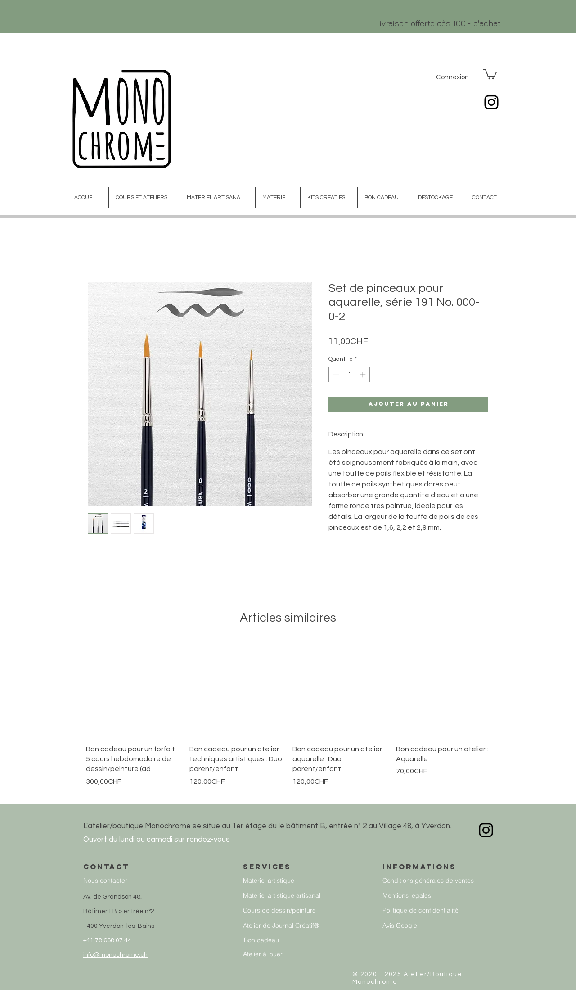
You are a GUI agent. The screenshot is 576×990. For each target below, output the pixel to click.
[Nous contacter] (144, 880)
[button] (490, 73)
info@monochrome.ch (115, 955)
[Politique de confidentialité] (443, 910)
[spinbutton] (349, 374)
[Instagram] (491, 102)
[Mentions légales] (443, 895)
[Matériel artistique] (289, 880)
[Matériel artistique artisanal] (290, 895)
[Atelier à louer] (284, 953)
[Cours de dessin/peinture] (290, 910)
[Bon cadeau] (290, 939)
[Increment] (363, 374)
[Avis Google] (443, 925)
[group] (288, 719)
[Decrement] (335, 374)
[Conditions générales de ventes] (443, 880)
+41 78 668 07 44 (107, 940)
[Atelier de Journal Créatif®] (290, 925)
